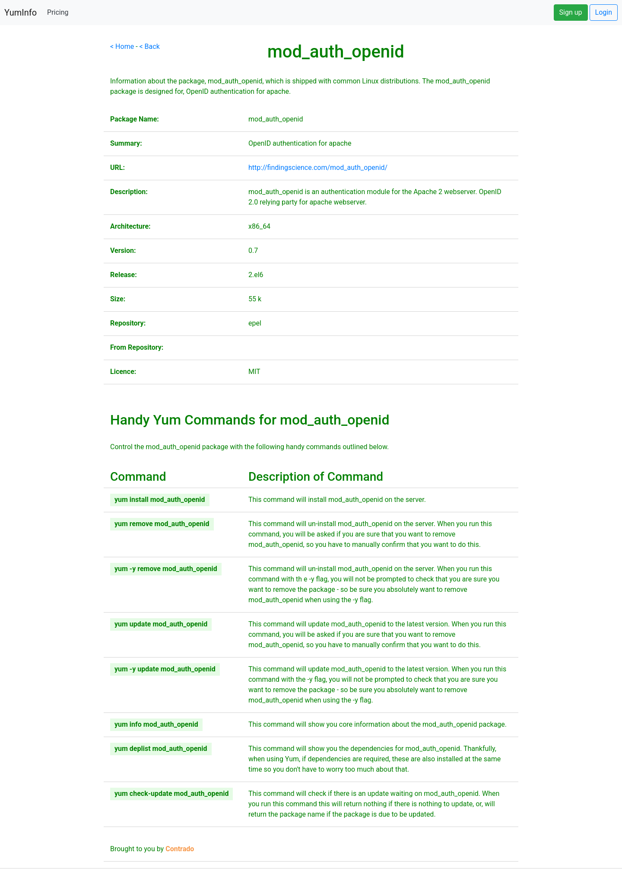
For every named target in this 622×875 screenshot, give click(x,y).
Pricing (58, 12)
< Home (122, 46)
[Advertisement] (51, 171)
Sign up (570, 12)
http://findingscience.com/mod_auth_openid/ (317, 167)
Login (603, 12)
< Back (150, 46)
